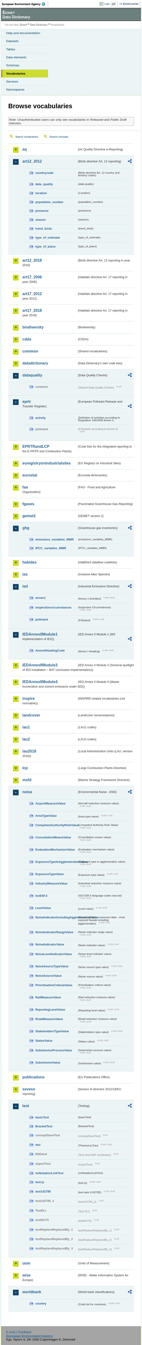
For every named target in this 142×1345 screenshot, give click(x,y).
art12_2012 (32, 161)
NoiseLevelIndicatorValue (53, 954)
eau (38, 1144)
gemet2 (29, 516)
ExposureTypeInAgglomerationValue (56, 862)
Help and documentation (23, 33)
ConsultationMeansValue (53, 837)
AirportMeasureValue (50, 803)
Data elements (16, 57)
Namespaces (15, 89)
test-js (39, 1182)
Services (12, 81)
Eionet (23, 25)
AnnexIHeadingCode (50, 650)
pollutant (41, 619)
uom (26, 1263)
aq (24, 149)
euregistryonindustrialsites (46, 463)
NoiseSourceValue (48, 975)
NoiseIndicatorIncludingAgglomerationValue (56, 917)
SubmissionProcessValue (53, 1050)
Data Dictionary (38, 25)
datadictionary (35, 363)
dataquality (32, 375)
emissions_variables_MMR (54, 539)
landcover (31, 715)
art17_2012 (32, 294)
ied (25, 586)
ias (25, 574)
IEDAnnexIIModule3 (39, 665)
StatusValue (44, 1040)
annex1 (40, 598)
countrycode (44, 173)
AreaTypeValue (46, 815)
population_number (49, 202)
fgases (28, 504)
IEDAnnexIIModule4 (39, 682)
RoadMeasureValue (49, 1019)
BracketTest (43, 1126)
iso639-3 (41, 895)
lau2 (26, 739)
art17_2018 (32, 310)
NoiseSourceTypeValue (52, 966)
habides (29, 562)
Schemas (12, 65)
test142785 (43, 1191)
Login (107, 3)
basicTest (42, 1117)
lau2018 (29, 751)
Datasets (12, 41)
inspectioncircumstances (53, 607)
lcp (25, 768)
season (40, 219)
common (30, 351)
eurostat (29, 475)
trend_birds (43, 228)
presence (42, 210)
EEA (25, 4)
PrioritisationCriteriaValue (53, 985)
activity (40, 418)
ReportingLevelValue (50, 1009)
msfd (26, 780)
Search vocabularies (26, 136)
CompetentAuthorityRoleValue (56, 825)
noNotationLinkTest (49, 1173)
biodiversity (33, 327)
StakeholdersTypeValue (52, 1031)
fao (25, 487)
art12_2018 (32, 260)
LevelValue (43, 908)
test (25, 1106)
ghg (25, 528)
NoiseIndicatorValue (49, 944)
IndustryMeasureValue (51, 883)
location (41, 193)
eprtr (26, 402)
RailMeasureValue (48, 997)
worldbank (31, 1292)
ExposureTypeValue (49, 874)
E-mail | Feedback (18, 1331)
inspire (28, 699)
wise (26, 1275)
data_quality (44, 184)
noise (27, 792)
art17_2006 (32, 277)
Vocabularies (15, 73)
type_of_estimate (47, 237)
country (40, 1303)
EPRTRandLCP (35, 446)
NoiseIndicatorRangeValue (54, 932)
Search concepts (58, 136)
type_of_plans (45, 246)
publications (33, 1077)
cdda (26, 339)
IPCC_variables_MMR (50, 548)
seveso (28, 1089)
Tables (10, 49)
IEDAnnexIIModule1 (39, 634)
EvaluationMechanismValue (55, 849)
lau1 (26, 727)
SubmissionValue (47, 1062)
